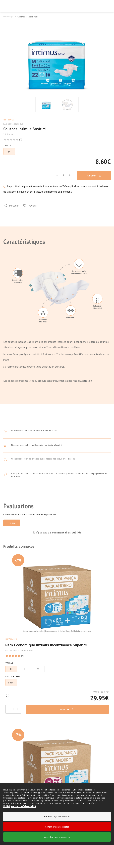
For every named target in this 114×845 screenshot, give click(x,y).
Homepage (8, 16)
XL (38, 669)
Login (12, 523)
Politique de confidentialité (19, 806)
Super (11, 682)
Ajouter (94, 175)
